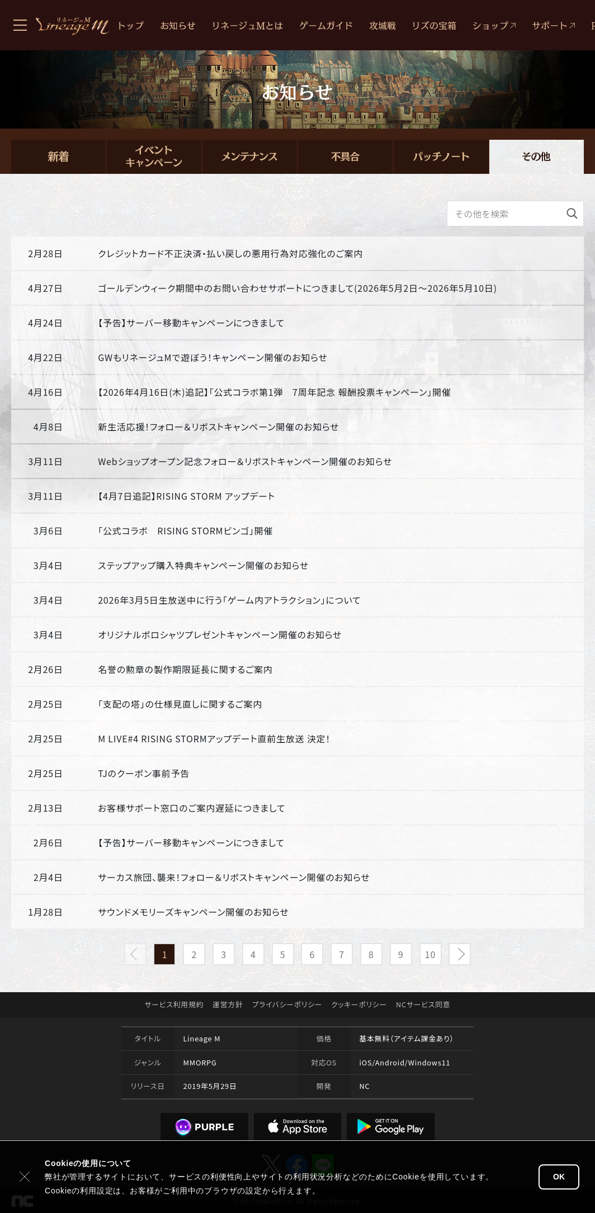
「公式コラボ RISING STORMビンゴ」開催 (185, 530)
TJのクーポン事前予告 (144, 773)
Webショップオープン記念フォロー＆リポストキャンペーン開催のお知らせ (245, 461)
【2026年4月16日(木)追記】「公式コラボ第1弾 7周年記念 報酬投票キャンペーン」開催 (274, 392)
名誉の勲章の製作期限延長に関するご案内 (185, 669)
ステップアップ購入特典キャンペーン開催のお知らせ (203, 565)
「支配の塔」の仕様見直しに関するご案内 (180, 703)
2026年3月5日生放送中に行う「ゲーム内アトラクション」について (229, 600)
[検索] (572, 213)
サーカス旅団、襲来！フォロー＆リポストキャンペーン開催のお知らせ (234, 877)
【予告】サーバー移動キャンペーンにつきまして (191, 322)
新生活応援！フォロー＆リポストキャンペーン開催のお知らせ (218, 426)
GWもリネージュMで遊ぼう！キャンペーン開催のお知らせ (213, 357)
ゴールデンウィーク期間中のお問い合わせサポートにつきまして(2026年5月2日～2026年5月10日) (297, 288)
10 (430, 954)
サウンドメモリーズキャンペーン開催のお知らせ (193, 911)
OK (559, 1176)
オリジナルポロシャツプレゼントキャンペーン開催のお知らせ (220, 634)
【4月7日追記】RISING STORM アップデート (186, 496)
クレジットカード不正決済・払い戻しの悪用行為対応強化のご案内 (230, 253)
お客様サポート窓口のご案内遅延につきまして (191, 807)
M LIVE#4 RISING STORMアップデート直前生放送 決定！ (214, 738)
